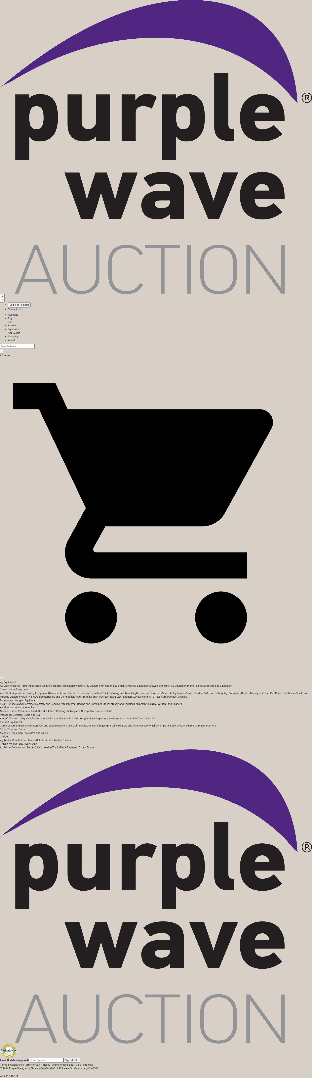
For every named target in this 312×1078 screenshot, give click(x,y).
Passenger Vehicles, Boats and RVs (20, 714)
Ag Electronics (8, 685)
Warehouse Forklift (101, 711)
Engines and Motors (27, 725)
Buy (10, 318)
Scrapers (106, 696)
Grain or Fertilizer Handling (57, 685)
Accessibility (66, 1064)
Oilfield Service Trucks (47, 747)
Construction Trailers (24, 740)
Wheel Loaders (178, 696)
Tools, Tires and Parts (12, 729)
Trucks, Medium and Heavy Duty (18, 743)
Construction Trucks (23, 747)
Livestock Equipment (137, 685)
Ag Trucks (6, 747)
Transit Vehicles (146, 718)
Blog (78, 1064)
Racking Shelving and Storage (73, 711)
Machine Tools (8, 732)
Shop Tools (23, 732)
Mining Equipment (260, 693)
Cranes (189, 693)
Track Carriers (162, 696)
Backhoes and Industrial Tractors (93, 693)
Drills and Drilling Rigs (216, 693)
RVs (135, 718)
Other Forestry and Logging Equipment (124, 703)
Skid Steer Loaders (121, 696)
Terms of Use (32, 1064)
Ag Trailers (6, 740)
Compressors (8, 725)
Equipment (14, 329)
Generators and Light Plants (70, 725)
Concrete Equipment (173, 693)
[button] (156, 668)
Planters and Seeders (199, 685)
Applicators (35, 685)
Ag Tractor (22, 685)
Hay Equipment (93, 685)
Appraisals (14, 332)
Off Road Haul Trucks (283, 693)
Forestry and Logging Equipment (18, 700)
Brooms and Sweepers (149, 693)
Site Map (88, 1064)
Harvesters (78, 685)
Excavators (234, 693)
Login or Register (19, 304)
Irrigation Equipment (113, 685)
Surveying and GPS (143, 696)
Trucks (90, 747)
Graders (245, 693)
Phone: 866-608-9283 (43, 1068)
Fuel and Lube (46, 725)
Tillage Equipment (222, 685)
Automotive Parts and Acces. (52, 718)
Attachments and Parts (61, 693)
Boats (72, 718)
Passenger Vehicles (101, 718)
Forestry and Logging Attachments (56, 703)
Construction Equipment (14, 689)
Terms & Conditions (11, 1064)
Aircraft (4, 718)
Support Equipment (11, 722)
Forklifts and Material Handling (17, 707)
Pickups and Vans (122, 718)
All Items (5, 355)
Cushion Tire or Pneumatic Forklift (19, 711)
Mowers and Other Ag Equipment (168, 685)
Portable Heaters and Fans (123, 725)
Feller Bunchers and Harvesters (18, 703)
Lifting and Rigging (97, 725)
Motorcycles (83, 718)
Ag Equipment (8, 682)
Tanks (169, 725)
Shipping (13, 336)
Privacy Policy (50, 1064)
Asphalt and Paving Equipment (29, 693)
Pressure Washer (148, 725)
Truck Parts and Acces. (73, 747)
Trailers (4, 736)
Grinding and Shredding (89, 703)
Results (12, 325)
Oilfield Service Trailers (49, 740)
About (11, 340)
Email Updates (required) (14, 1060)
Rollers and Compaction (61, 696)
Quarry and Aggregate (34, 696)
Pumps (162, 725)
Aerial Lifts (6, 693)
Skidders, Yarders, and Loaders (164, 703)
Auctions (13, 314)
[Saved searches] (2, 298)
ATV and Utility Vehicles (22, 718)
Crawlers (198, 693)
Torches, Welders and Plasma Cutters (194, 725)
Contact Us (14, 309)
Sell (10, 321)
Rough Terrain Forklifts (88, 696)
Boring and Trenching (124, 693)
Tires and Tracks (39, 732)
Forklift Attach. (47, 711)
